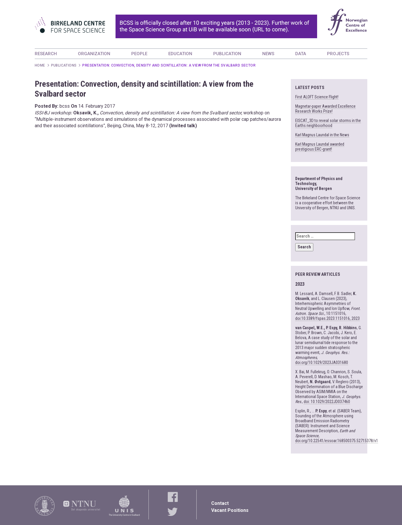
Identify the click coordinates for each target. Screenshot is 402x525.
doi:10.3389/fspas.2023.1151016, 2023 (327, 318)
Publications (64, 65)
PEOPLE (139, 53)
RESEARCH (46, 53)
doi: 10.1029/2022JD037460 (327, 401)
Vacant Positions (230, 510)
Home (40, 65)
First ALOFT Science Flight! (316, 97)
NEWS (268, 53)
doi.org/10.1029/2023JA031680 (321, 362)
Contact (220, 503)
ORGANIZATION (94, 53)
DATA (300, 53)
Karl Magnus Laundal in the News (322, 134)
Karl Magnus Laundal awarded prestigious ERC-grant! (319, 146)
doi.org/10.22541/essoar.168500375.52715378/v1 (336, 440)
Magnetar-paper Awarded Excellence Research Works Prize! (325, 109)
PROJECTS (338, 53)
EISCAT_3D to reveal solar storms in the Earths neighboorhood (328, 123)
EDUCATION (180, 53)
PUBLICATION (227, 53)
